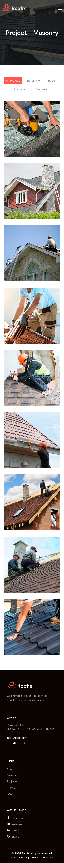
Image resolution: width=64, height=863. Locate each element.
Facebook (15, 818)
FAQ (9, 794)
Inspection (21, 89)
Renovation (42, 89)
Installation (34, 81)
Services (12, 775)
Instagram (15, 824)
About (10, 769)
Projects (12, 781)
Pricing (11, 787)
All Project (13, 81)
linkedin (13, 830)
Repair (52, 81)
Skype (13, 836)
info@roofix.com (17, 738)
